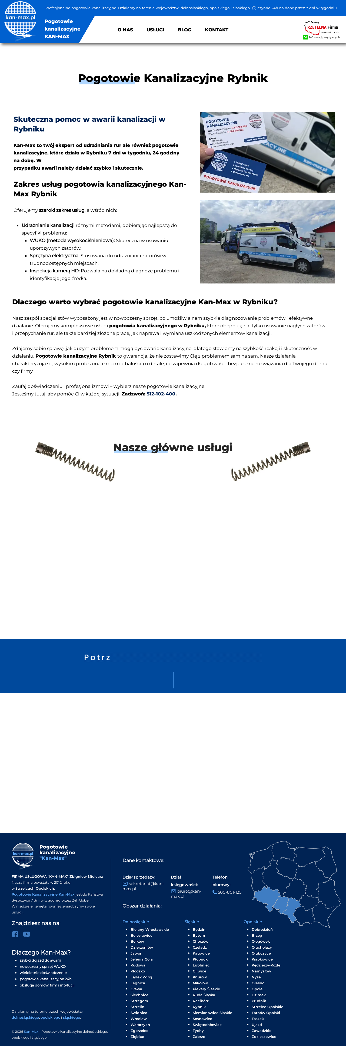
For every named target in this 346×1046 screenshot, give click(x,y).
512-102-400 (161, 394)
